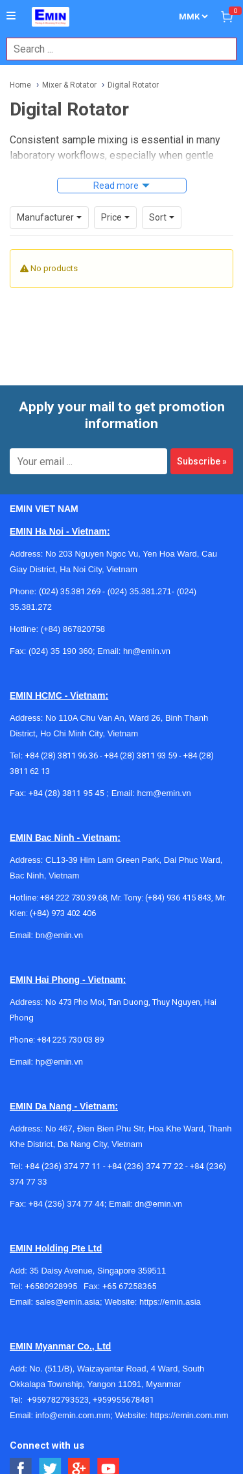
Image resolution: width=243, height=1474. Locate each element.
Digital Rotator (133, 85)
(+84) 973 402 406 (63, 913)
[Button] (11, 16)
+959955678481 (123, 1400)
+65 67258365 (129, 1286)
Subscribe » (202, 461)
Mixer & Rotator (69, 85)
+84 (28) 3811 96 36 (61, 755)
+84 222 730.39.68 (73, 897)
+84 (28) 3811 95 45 (66, 793)
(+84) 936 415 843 (178, 897)
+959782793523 (58, 1400)
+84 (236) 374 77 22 (145, 1166)
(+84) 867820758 (73, 629)
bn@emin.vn (59, 935)
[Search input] (114, 49)
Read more (116, 185)
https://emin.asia (170, 1302)
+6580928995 (54, 1286)
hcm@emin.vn (164, 793)
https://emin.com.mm (189, 1415)
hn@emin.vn (146, 651)
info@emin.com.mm (73, 1415)
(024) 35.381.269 (69, 591)
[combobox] (114, 49)
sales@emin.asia (68, 1302)
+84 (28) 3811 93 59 (140, 755)
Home (20, 85)
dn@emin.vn (158, 1204)
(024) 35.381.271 (140, 591)
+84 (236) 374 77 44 (66, 1204)
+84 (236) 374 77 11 (63, 1166)
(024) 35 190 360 (61, 651)
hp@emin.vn (59, 1062)
